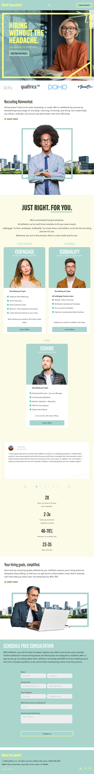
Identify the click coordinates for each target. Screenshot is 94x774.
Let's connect (84, 5)
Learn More (24, 329)
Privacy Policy (7, 769)
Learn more (11, 119)
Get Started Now (19, 53)
